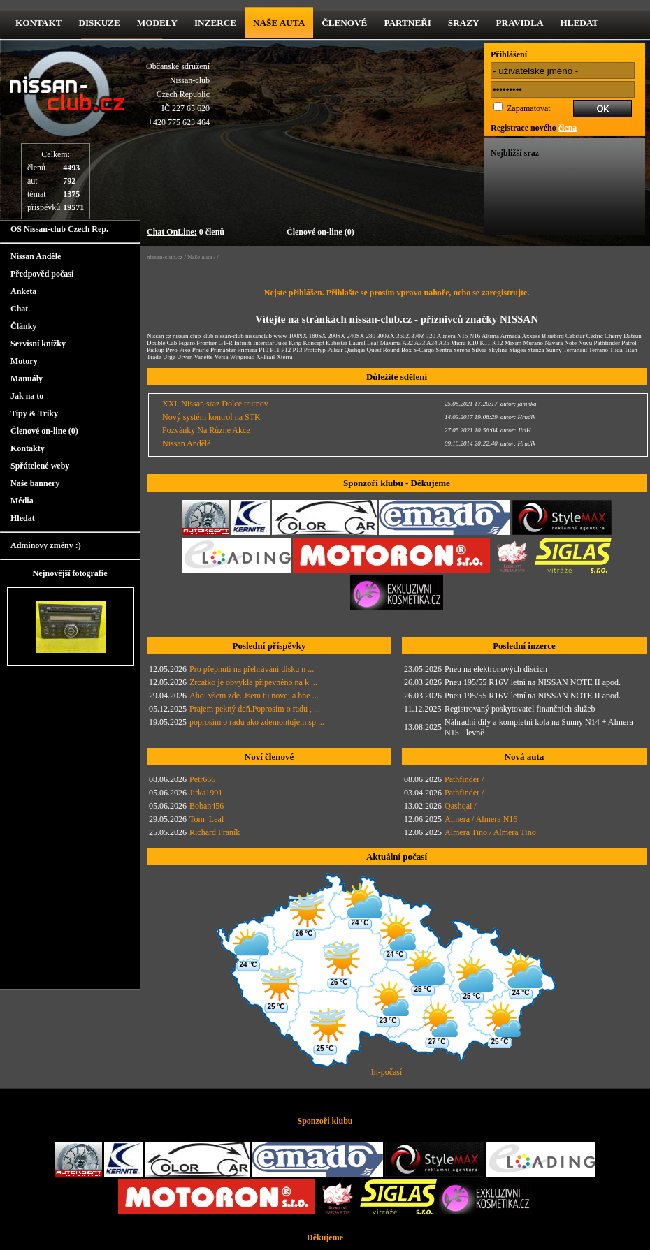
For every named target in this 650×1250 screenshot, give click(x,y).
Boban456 (206, 806)
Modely (157, 22)
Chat (19, 309)
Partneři (407, 22)
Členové (344, 22)
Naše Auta (279, 22)
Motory (24, 361)
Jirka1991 (205, 792)
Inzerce (215, 22)
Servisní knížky (38, 343)
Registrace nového (534, 128)
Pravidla (520, 22)
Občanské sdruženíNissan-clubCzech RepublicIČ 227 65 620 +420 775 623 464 (178, 94)
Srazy (463, 22)
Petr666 (202, 779)
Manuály (26, 378)
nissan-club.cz (164, 256)
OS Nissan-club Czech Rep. (59, 229)
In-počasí (387, 1072)
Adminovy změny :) (45, 545)
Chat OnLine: (172, 232)
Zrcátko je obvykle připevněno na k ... (253, 682)
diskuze (99, 22)
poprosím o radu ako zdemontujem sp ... (256, 722)
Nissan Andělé (35, 256)
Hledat (579, 22)
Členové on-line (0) (320, 232)
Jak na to (26, 396)
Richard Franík (214, 832)
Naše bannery (34, 483)
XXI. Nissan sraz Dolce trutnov (215, 404)
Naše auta (199, 256)
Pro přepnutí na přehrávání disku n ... (251, 669)
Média (22, 501)
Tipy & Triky (34, 413)
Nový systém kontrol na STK (211, 417)
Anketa (23, 291)
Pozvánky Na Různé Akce (206, 430)
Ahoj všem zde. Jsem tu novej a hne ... (254, 695)
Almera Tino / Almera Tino (490, 832)
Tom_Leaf (206, 819)
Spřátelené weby (39, 466)
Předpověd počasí (41, 274)
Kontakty (27, 448)
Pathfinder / (464, 779)
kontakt (38, 22)
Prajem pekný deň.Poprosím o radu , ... (254, 709)
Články (23, 326)
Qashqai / (461, 806)
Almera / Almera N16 (481, 819)
